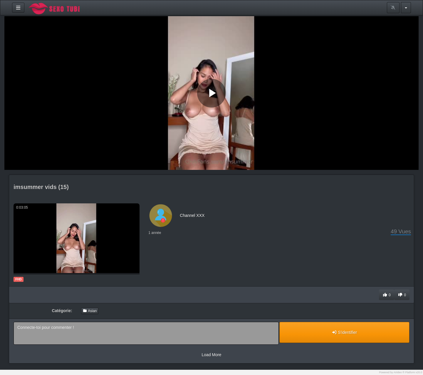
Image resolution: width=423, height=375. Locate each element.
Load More (211, 354)
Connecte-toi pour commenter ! (146, 333)
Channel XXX (192, 215)
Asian (90, 311)
